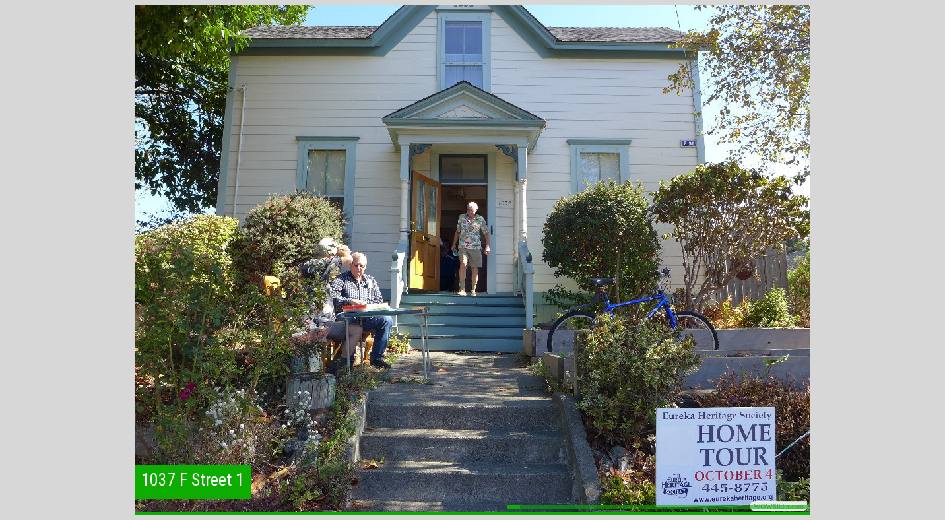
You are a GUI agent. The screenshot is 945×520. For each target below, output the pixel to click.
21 (777, 507)
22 (790, 507)
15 (698, 507)
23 (803, 507)
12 (658, 507)
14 (685, 507)
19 (751, 507)
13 (671, 507)
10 (632, 507)
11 (645, 507)
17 (724, 507)
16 (711, 507)
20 (764, 507)
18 (737, 507)
